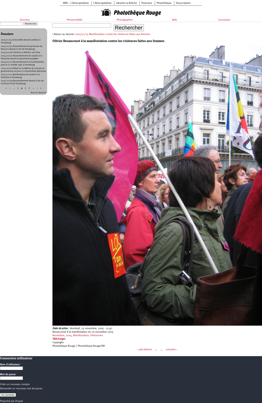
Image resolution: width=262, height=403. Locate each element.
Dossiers (25, 20)
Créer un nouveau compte (15, 384)
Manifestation (81, 335)
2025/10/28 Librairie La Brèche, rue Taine (20, 52)
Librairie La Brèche (126, 3)
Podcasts (146, 3)
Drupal (19, 401)
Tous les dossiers (38, 93)
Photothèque (164, 3)
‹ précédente (144, 349)
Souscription (183, 3)
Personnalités (75, 20)
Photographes (125, 20)
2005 (69, 335)
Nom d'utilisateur (11, 364)
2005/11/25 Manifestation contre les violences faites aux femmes (112, 34)
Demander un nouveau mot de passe (21, 388)
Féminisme (96, 335)
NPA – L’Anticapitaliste (76, 3)
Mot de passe (9, 374)
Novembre (58, 335)
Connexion (224, 20)
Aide (174, 20)
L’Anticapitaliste (102, 3)
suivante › (171, 349)
